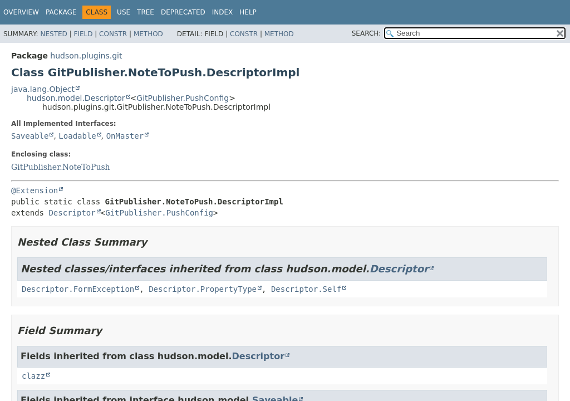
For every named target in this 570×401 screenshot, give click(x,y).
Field (82, 34)
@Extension (34, 190)
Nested (53, 34)
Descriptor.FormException (78, 289)
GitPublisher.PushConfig (182, 98)
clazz (33, 375)
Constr (113, 34)
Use (123, 12)
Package (61, 12)
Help (248, 12)
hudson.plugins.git (86, 55)
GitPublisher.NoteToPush (60, 167)
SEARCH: (366, 33)
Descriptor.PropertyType (203, 289)
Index (222, 12)
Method (148, 34)
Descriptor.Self (306, 289)
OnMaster (125, 135)
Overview (21, 12)
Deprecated (183, 12)
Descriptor (71, 212)
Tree (145, 12)
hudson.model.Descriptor (76, 98)
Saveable (29, 135)
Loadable (77, 135)
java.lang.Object (43, 89)
